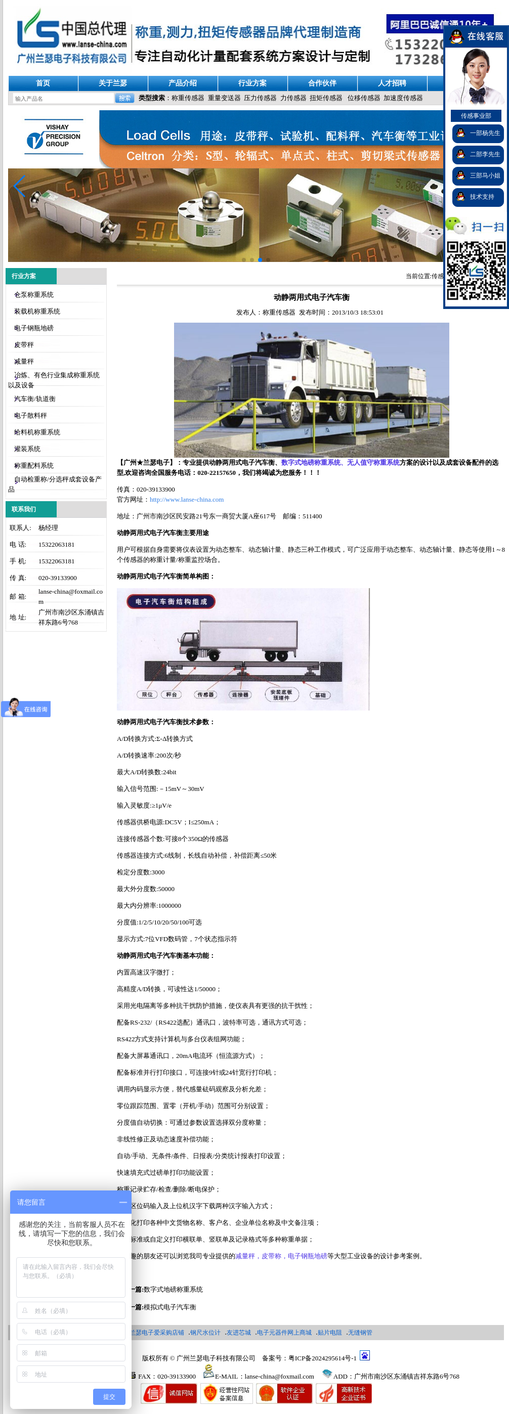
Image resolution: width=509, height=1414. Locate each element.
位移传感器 (364, 98)
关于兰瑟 (113, 83)
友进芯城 (239, 1332)
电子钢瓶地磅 (34, 328)
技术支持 (482, 196)
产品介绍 (182, 83)
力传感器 (293, 98)
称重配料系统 (34, 465)
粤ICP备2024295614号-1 (322, 1358)
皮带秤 (24, 344)
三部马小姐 (485, 175)
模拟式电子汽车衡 (170, 1307)
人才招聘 (392, 83)
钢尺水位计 (205, 1332)
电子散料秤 (30, 415)
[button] (20, 186)
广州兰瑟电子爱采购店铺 (150, 1332)
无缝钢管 (360, 1332)
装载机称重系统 (37, 311)
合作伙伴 (322, 83)
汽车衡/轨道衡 (35, 399)
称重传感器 (188, 98)
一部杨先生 (485, 133)
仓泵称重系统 (34, 294)
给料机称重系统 (37, 432)
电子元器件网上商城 (284, 1332)
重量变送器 (224, 98)
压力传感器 (260, 98)
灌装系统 (27, 449)
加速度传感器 (403, 98)
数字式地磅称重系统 (173, 1289)
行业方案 (252, 83)
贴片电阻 (330, 1332)
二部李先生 (485, 154)
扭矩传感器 (326, 98)
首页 (43, 83)
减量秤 (24, 361)
